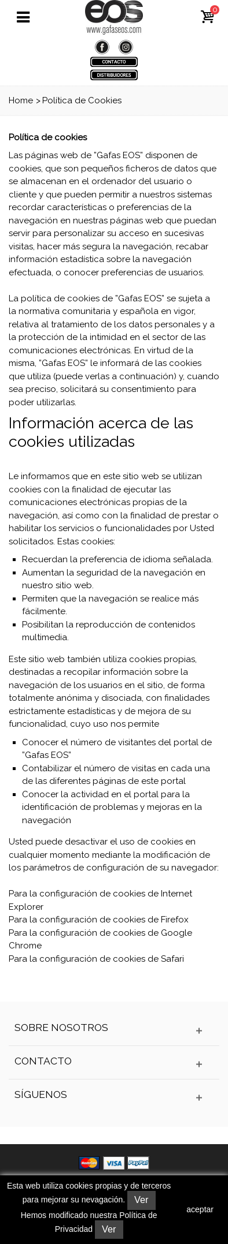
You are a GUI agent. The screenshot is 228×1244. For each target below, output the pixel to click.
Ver (141, 1199)
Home (21, 100)
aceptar (200, 1209)
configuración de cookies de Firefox (114, 919)
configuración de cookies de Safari (111, 959)
